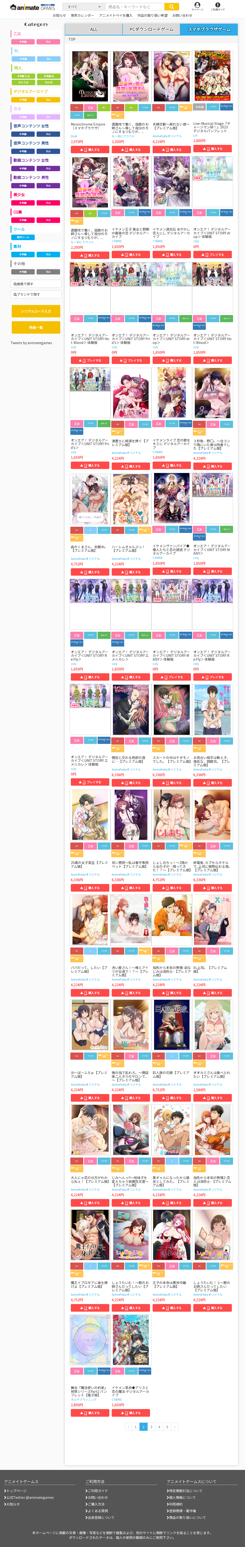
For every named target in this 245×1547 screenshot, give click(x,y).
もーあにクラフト (123, 136)
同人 (18, 68)
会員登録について (100, 1517)
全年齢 (23, 41)
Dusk (74, 136)
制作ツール (23, 237)
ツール (19, 229)
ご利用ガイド (96, 1490)
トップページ (15, 1490)
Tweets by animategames (31, 342)
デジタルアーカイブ (30, 91)
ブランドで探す (27, 294)
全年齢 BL (49, 76)
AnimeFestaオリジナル (167, 136)
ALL (93, 29)
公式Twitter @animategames (30, 1497)
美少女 (19, 194)
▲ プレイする (212, 255)
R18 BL (49, 82)
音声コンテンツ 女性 (31, 126)
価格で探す (23, 283)
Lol (195, 135)
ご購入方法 (95, 1504)
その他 (19, 263)
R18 (48, 41)
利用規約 (175, 1504)
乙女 (17, 33)
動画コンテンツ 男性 (31, 177)
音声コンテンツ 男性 (31, 143)
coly (196, 241)
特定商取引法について (185, 1490)
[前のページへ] (128, 1427)
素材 (17, 246)
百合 (17, 108)
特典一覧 (36, 327)
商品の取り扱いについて (186, 1517)
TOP (71, 39)
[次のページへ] (174, 1427)
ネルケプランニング (84, 1399)
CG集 (17, 212)
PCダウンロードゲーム (151, 29)
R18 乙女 (23, 82)
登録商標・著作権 (181, 1510)
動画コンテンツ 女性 (31, 160)
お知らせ (12, 1504)
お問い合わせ (96, 1497)
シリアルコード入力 (36, 311)
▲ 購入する (90, 149)
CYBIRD (117, 241)
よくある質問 (96, 1510)
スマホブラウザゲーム (209, 29)
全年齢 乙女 (23, 76)
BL (16, 50)
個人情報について (181, 1497)
